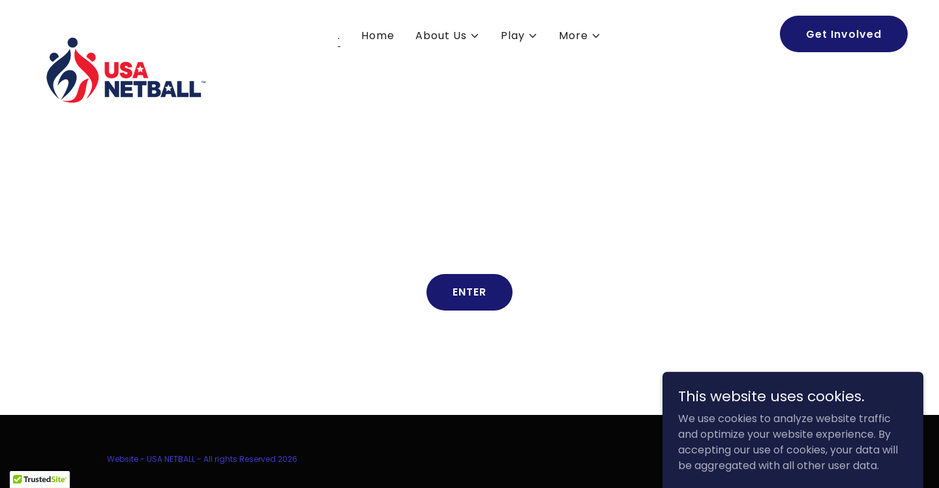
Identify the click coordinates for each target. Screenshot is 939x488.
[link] (123, 31)
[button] (447, 36)
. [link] (339, 35)
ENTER (469, 291)
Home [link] (378, 35)
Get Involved (844, 34)
